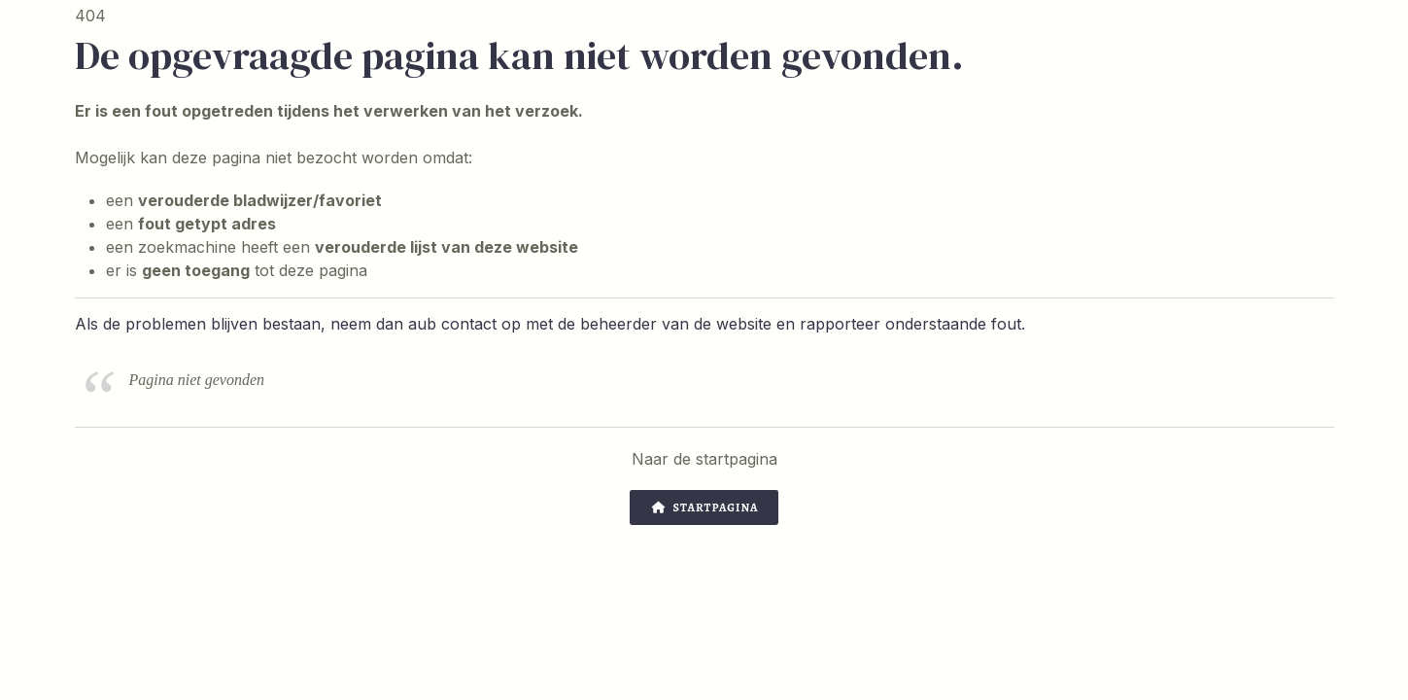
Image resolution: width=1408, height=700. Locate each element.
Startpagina (705, 507)
